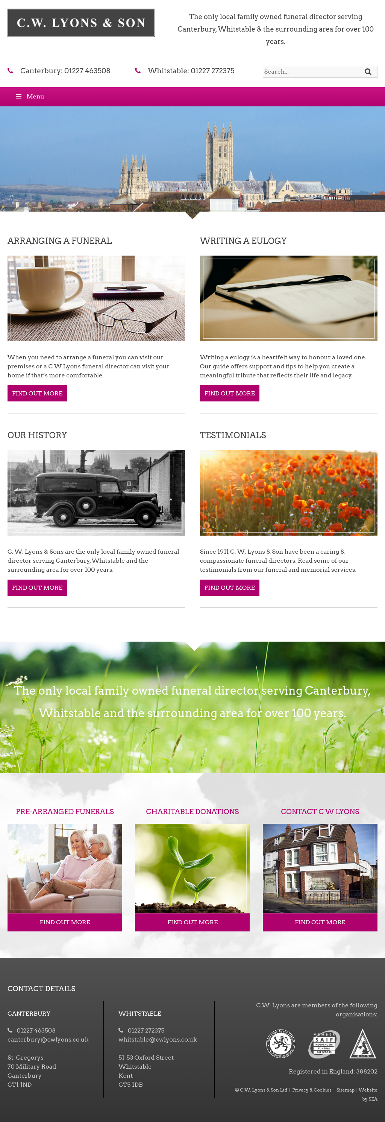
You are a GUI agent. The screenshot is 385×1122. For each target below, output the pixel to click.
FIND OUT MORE (37, 393)
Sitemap (345, 1090)
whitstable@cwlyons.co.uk (157, 1039)
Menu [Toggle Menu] (29, 96)
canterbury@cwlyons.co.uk (48, 1039)
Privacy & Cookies (312, 1090)
